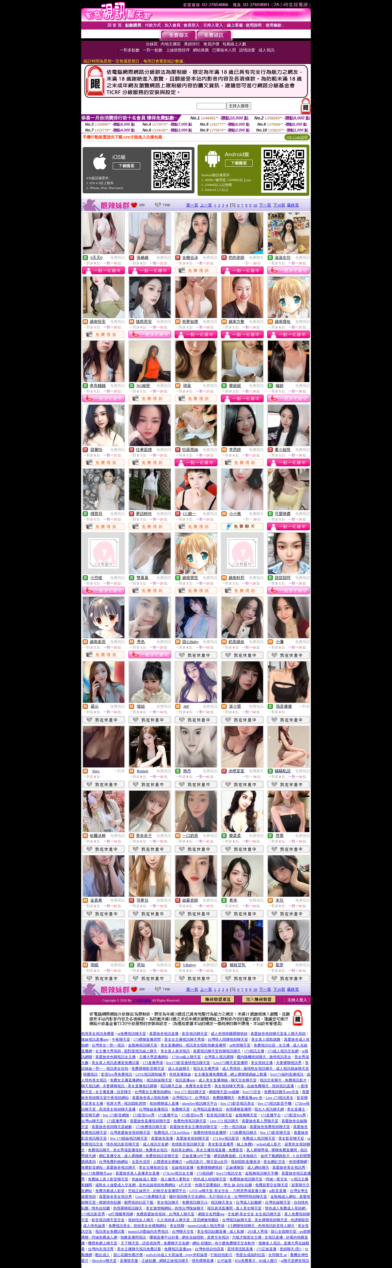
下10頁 (279, 205)
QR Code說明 (297, 137)
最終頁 (293, 205)
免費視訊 (117, 257)
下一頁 (265, 205)
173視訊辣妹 (142, 1000)
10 (255, 205)
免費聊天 (256, 257)
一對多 (304, 706)
